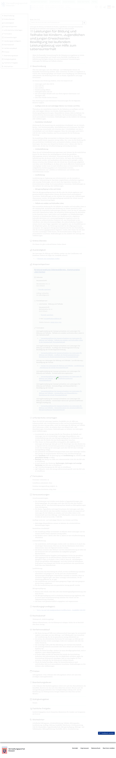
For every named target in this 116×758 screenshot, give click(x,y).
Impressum (85, 748)
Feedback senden (106, 733)
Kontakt (75, 748)
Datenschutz (95, 748)
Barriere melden (109, 748)
